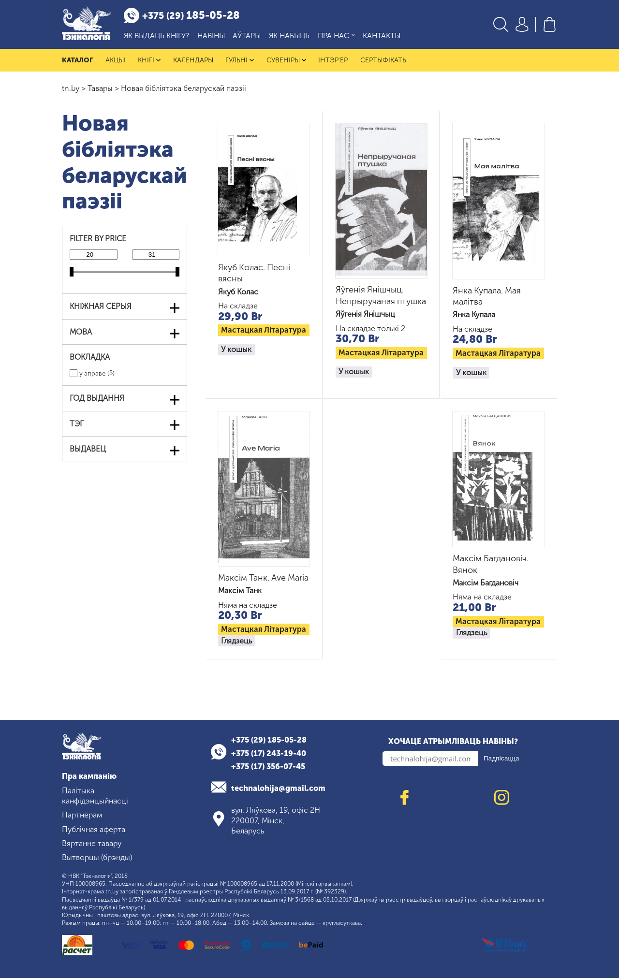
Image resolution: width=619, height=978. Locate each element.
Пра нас (336, 36)
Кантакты (381, 35)
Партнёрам (82, 815)
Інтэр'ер (333, 60)
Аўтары (247, 35)
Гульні (239, 60)
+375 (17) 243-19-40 (268, 753)
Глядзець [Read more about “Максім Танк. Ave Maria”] (236, 640)
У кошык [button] (236, 349)
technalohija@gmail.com (278, 788)
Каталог (77, 60)
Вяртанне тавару (91, 843)
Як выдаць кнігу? (156, 35)
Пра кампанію (89, 776)
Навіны (211, 35)
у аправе (92, 374)
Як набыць (289, 35)
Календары (193, 60)
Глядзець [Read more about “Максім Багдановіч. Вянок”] (471, 633)
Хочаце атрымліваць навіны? (453, 741)
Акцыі (115, 60)
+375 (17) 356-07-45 (268, 766)
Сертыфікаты (384, 60)
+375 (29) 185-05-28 (269, 739)
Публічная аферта (93, 829)
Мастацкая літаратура (263, 330)
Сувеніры (286, 60)
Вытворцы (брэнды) (97, 857)
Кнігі (149, 60)
